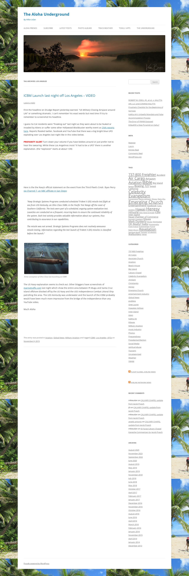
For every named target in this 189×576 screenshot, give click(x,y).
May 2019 (132, 467)
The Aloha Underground (46, 14)
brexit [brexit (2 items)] (153, 186)
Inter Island (133, 311)
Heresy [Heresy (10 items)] (153, 209)
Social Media (133, 343)
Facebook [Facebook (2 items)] (152, 205)
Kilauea (131, 322)
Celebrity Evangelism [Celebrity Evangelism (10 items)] (139, 194)
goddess (132, 301)
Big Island (132, 269)
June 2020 (132, 460)
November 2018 (135, 474)
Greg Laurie (133, 304)
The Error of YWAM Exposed (140, 121)
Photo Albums (85, 28)
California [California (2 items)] (133, 188)
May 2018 (132, 485)
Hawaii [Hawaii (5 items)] (140, 209)
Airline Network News (141, 382)
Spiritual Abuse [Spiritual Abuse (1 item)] (134, 232)
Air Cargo (132, 255)
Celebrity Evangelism (137, 276)
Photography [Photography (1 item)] (154, 224)
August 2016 (133, 513)
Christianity (133, 283)
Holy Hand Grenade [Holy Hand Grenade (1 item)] (146, 213)
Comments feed (135, 153)
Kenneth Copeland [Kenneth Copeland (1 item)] (135, 219)
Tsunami (132, 350)
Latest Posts (66, 28)
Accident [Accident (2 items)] (161, 174)
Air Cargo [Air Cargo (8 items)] (136, 178)
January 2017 (134, 499)
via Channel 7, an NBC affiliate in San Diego (45, 190)
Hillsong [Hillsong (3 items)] (133, 212)
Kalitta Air (132, 318)
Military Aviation (72, 337)
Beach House (134, 265)
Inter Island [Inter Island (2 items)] (134, 214)
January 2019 (134, 471)
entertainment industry (138, 294)
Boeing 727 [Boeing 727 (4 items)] (141, 186)
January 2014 (134, 542)
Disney (131, 286)
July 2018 (132, 478)
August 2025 (133, 450)
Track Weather (105, 28)
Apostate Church (135, 258)
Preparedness (134, 336)
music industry (134, 329)
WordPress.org (134, 157)
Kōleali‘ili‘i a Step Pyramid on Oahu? (143, 125)
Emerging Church (136, 290)
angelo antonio (135, 421)
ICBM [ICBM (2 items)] (157, 212)
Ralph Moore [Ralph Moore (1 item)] (133, 230)
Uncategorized (134, 354)
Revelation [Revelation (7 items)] (147, 229)
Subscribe (48, 28)
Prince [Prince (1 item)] (152, 226)
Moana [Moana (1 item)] (149, 222)
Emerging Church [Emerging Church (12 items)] (145, 202)
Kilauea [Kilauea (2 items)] (147, 219)
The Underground (145, 28)
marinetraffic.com (32, 288)
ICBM (92, 337)
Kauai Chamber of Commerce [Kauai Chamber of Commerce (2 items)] (143, 216)
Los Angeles (101, 337)
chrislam (132, 279)
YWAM (131, 361)
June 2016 (132, 517)
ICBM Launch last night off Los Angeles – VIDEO (59, 95)
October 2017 (134, 489)
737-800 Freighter (136, 251)
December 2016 (135, 503)
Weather (132, 357)
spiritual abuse (134, 347)
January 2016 (134, 531)
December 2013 (135, 545)
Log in (131, 146)
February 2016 (134, 528)
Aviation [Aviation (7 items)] (135, 182)
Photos (131, 333)
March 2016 (133, 524)
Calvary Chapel (134, 272)
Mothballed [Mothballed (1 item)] (157, 222)
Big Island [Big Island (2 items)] (158, 182)
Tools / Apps (124, 28)
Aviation (49, 337)
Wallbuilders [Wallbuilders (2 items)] (134, 234)
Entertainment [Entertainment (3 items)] (137, 205)
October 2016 (134, 510)
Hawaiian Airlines (135, 308)
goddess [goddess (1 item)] (131, 210)
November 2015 (135, 535)
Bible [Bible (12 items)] (147, 182)
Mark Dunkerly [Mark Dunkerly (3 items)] (137, 221)
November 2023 (135, 453)
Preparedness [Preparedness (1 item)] (144, 226)
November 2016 (135, 506)
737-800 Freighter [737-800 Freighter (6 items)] (142, 174)
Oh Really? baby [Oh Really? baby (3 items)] (138, 224)
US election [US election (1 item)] (152, 232)
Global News (58, 337)
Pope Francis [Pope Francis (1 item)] (133, 226)
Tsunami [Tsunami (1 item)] (144, 232)
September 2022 (135, 457)
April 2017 (132, 492)
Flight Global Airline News (143, 372)
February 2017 (134, 496)
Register (132, 142)
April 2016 (132, 521)
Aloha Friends (30, 28)
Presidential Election (137, 340)
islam (130, 315)
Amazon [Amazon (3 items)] (151, 178)
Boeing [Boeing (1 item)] (131, 186)
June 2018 (132, 482)
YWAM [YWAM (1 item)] (144, 234)
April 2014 (132, 538)
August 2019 (133, 464)
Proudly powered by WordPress (36, 563)
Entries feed (133, 150)
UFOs (109, 337)
